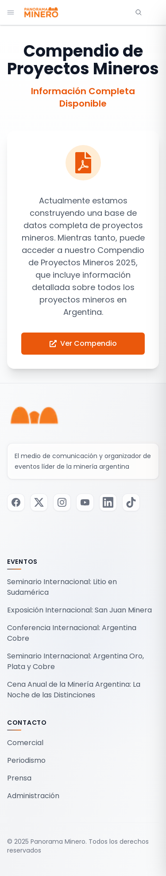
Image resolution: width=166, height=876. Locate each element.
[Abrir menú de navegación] (11, 12)
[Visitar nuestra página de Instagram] (62, 502)
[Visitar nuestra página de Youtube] (85, 502)
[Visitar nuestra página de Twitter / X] (39, 502)
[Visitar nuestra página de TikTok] (131, 502)
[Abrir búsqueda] (138, 12)
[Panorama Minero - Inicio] (40, 12)
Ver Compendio (83, 343)
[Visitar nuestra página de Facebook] (16, 502)
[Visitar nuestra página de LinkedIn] (108, 502)
